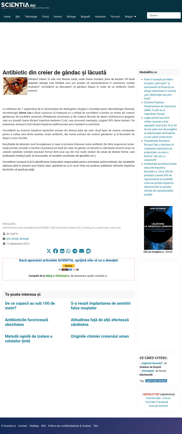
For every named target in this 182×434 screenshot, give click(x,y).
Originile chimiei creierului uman (100, 336)
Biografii (85, 16)
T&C (95, 425)
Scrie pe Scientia (158, 405)
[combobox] (164, 15)
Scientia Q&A (153, 398)
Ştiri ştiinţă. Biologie (17, 238)
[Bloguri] (134, 16)
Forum (167, 398)
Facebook (162, 401)
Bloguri (129, 16)
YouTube (150, 401)
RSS (43, 425)
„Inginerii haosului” (152, 363)
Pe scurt (115, 16)
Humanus (100, 16)
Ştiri (17, 16)
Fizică (45, 16)
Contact (22, 425)
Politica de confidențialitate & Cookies (69, 425)
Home (7, 16)
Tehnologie (31, 16)
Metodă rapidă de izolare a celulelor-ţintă (28, 338)
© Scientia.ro (8, 425)
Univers (58, 16)
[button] (48, 251)
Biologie (71, 16)
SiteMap (34, 425)
